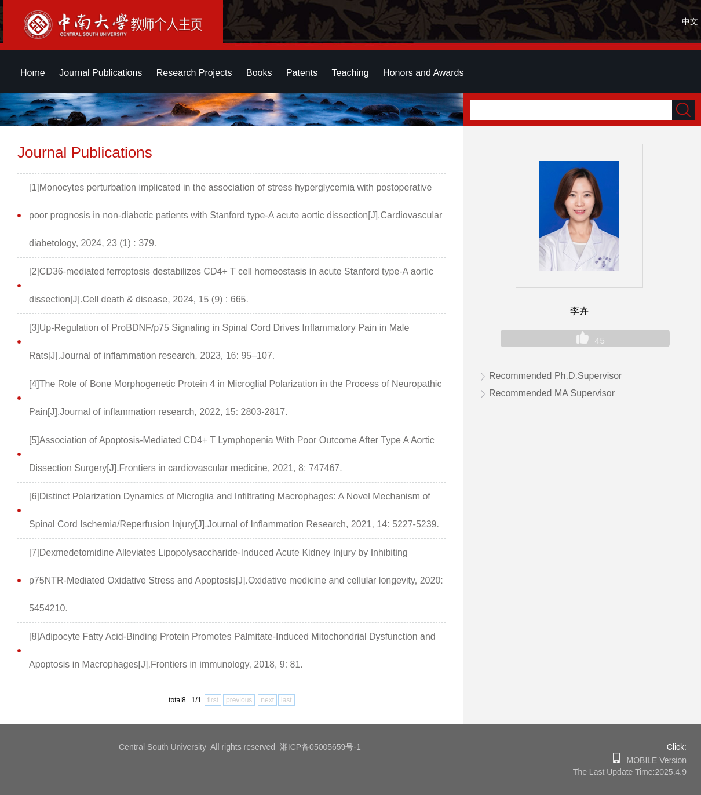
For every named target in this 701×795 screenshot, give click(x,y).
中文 (690, 21)
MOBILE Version (653, 760)
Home (32, 73)
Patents (301, 73)
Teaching (350, 73)
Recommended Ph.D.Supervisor (555, 376)
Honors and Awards (423, 73)
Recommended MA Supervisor (552, 393)
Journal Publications (100, 73)
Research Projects (194, 73)
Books (259, 73)
